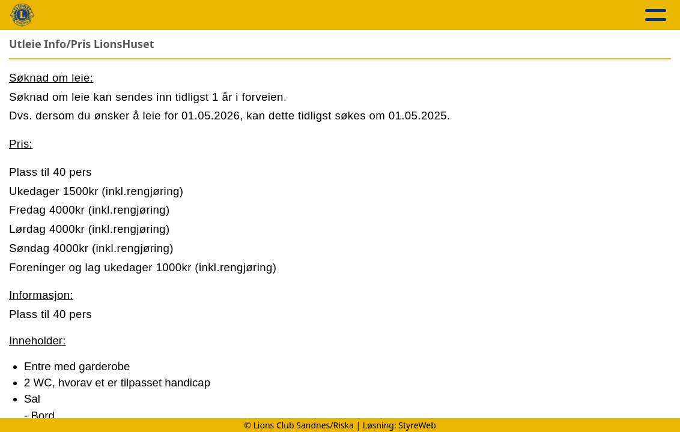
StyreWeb (417, 425)
